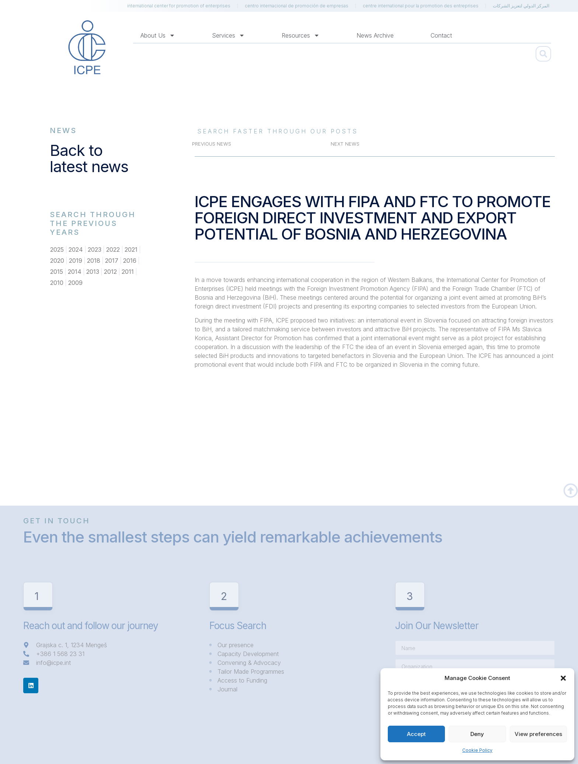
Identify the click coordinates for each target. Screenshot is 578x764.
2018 (93, 260)
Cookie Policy (477, 750)
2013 (92, 271)
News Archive (375, 35)
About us (157, 35)
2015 (56, 271)
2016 (129, 260)
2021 (131, 249)
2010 (56, 282)
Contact (441, 35)
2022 (113, 249)
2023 (94, 249)
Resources (301, 35)
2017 (111, 260)
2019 (75, 260)
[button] (563, 678)
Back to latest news (89, 158)
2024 (76, 249)
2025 (57, 249)
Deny (477, 733)
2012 (110, 271)
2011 (128, 271)
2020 (57, 260)
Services (228, 35)
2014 (74, 271)
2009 (75, 282)
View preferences (538, 733)
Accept (416, 733)
